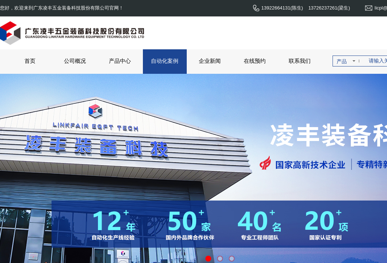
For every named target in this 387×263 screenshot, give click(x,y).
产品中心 (120, 61)
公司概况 (75, 61)
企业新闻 (210, 61)
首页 (29, 61)
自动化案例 (164, 61)
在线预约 (255, 61)
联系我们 (300, 61)
